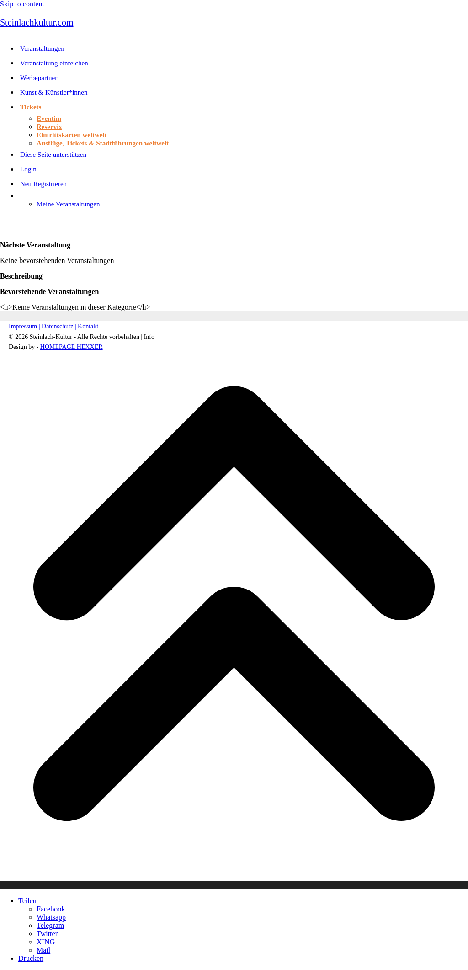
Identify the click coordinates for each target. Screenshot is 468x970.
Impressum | (24, 326)
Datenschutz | (59, 326)
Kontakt (88, 326)
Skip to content (22, 4)
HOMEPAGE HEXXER (71, 346)
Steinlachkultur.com (37, 22)
